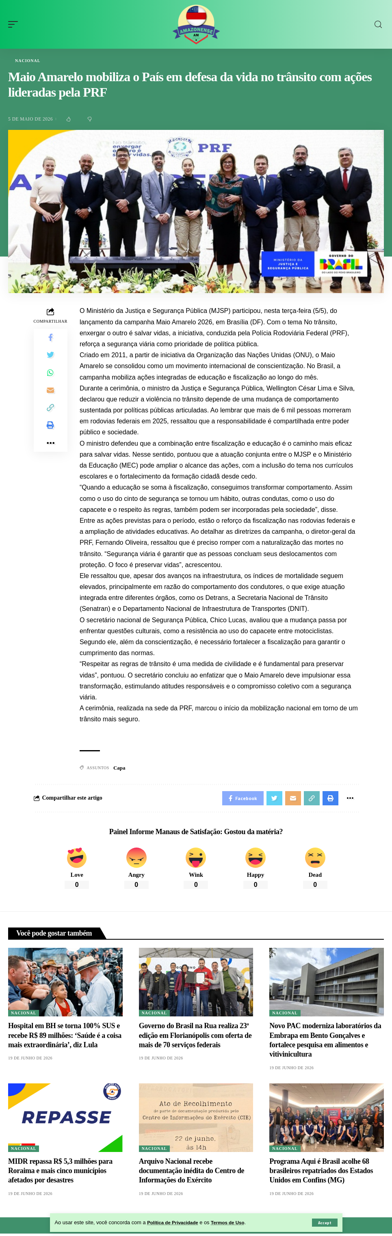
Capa (119, 768)
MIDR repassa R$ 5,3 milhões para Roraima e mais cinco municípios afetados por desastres (60, 1173)
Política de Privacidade (175, 1222)
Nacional (27, 61)
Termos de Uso (235, 1222)
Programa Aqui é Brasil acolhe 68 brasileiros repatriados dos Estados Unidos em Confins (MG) (321, 1173)
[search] (378, 24)
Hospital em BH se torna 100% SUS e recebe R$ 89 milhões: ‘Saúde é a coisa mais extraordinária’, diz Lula (64, 1037)
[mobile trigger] (15, 24)
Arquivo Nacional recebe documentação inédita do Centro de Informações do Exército (191, 1173)
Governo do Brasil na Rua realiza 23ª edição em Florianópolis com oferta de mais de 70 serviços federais (195, 1037)
